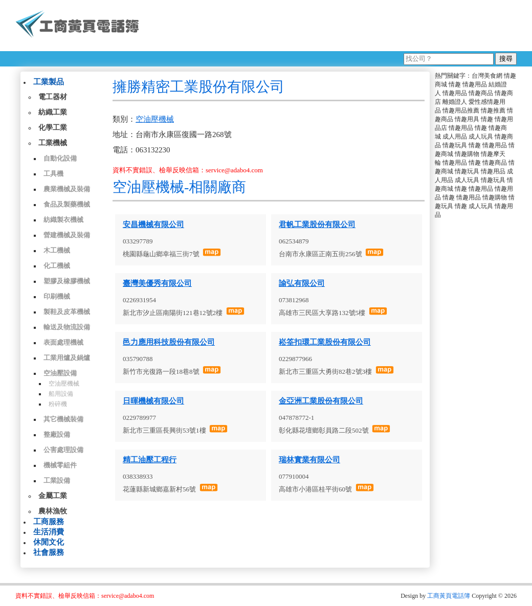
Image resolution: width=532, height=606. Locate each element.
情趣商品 (481, 93)
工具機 (53, 173)
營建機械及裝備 (66, 235)
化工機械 (56, 266)
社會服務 (48, 552)
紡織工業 (52, 112)
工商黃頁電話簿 (448, 595)
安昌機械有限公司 (153, 224)
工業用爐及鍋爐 (66, 358)
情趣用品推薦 (460, 110)
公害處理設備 (63, 450)
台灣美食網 (487, 75)
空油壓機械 (64, 383)
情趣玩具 (454, 145)
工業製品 (48, 82)
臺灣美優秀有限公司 (157, 283)
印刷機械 (56, 296)
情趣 (455, 84)
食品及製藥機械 (66, 204)
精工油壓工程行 (149, 460)
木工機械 (56, 250)
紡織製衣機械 (63, 219)
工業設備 (56, 480)
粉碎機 (58, 404)
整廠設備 (56, 434)
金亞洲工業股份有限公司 (321, 401)
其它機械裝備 (63, 419)
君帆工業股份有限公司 (317, 224)
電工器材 (52, 97)
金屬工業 (52, 496)
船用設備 (61, 393)
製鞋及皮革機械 (66, 312)
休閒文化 (48, 542)
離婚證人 (454, 101)
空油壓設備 (60, 373)
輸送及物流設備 (66, 327)
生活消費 (48, 532)
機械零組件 (60, 465)
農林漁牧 (52, 511)
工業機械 (52, 143)
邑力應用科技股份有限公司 (169, 342)
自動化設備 (60, 158)
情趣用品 (474, 84)
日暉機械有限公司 (153, 401)
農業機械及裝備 (66, 189)
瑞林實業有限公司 (309, 460)
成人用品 (454, 136)
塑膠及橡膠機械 (66, 281)
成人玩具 (481, 136)
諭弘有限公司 (302, 283)
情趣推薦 (493, 110)
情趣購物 (467, 154)
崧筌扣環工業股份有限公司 (325, 342)
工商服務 (48, 522)
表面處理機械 (63, 342)
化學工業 (52, 127)
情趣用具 (467, 119)
